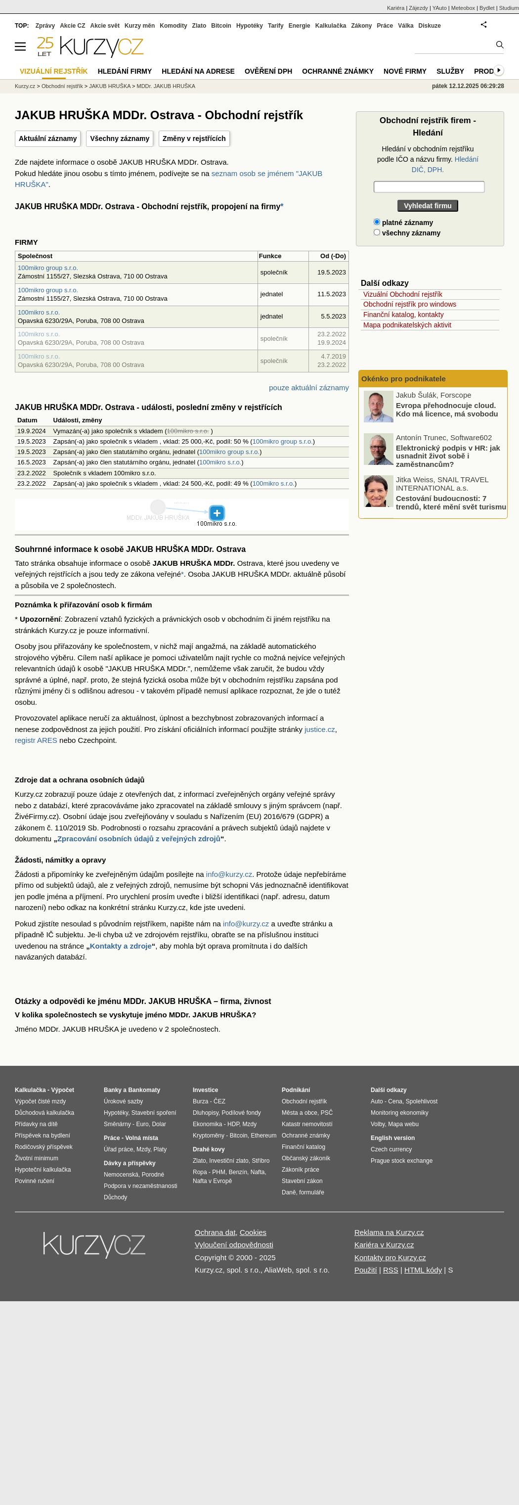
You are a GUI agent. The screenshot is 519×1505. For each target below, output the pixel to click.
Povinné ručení (34, 1181)
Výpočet (62, 1090)
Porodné (153, 1174)
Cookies (253, 1232)
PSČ (327, 1112)
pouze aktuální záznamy (309, 387)
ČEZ (219, 1101)
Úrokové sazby (123, 1101)
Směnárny (117, 1124)
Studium (509, 8)
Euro (142, 1124)
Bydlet (487, 8)
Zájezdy (418, 8)
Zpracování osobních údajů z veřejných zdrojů (138, 838)
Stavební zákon (302, 1181)
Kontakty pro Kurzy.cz (390, 1257)
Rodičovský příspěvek (44, 1146)
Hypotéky (249, 25)
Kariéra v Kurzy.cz (384, 1244)
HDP (233, 1124)
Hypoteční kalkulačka (43, 1169)
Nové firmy (405, 71)
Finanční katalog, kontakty (403, 315)
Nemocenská (121, 1174)
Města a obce (299, 1112)
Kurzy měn (140, 25)
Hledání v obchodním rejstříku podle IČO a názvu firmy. (427, 159)
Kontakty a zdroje (121, 946)
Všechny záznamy (119, 138)
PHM (218, 1172)
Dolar (159, 1124)
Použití (365, 1270)
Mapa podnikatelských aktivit (407, 325)
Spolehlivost (422, 1101)
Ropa (200, 1172)
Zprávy (45, 25)
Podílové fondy (240, 1112)
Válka (405, 25)
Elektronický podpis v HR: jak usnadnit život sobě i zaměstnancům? (448, 456)
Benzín (238, 1172)
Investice (205, 1090)
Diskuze (430, 25)
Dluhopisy (205, 1112)
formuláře (311, 1192)
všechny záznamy (407, 233)
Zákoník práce (300, 1169)
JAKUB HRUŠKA (109, 86)
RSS (390, 1270)
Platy (160, 1149)
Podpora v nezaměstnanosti (140, 1186)
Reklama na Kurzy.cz (389, 1232)
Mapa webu (403, 1124)
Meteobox (463, 8)
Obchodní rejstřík (62, 86)
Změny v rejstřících (194, 138)
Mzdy (143, 1149)
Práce (385, 25)
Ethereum (263, 1135)
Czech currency (391, 1149)
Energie (299, 25)
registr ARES (36, 740)
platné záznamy (403, 223)
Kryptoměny (208, 1135)
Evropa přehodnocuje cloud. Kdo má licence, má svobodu (447, 410)
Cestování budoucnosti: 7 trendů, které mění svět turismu (451, 503)
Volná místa (141, 1138)
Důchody (115, 1197)
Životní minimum (36, 1158)
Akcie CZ (72, 25)
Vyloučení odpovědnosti (234, 1244)
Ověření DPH (268, 71)
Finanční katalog (303, 1146)
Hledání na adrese (198, 71)
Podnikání (296, 1090)
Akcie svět (105, 25)
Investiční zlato (228, 1160)
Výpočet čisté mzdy (40, 1101)
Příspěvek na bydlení (42, 1135)
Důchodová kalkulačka (44, 1112)
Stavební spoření (153, 1112)
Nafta (258, 1172)
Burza (200, 1101)
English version (393, 1138)
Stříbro (260, 1160)
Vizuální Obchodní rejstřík (402, 294)
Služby (450, 71)
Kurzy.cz (25, 86)
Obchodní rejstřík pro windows (409, 304)
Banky (113, 1090)
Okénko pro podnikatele (403, 378)
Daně (289, 1192)
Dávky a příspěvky (130, 1163)
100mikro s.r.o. (39, 312)
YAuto (439, 8)
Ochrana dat (215, 1232)
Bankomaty (144, 1090)
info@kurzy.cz (229, 874)
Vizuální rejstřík (54, 71)
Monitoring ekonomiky (400, 1112)
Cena (395, 1101)
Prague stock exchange (401, 1160)
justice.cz (319, 729)
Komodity (173, 25)
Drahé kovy (209, 1149)
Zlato (199, 25)
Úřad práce (118, 1149)
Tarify (276, 25)
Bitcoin (221, 25)
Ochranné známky (338, 71)
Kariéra (395, 8)
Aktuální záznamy (48, 138)
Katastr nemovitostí (307, 1124)
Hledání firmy (125, 71)
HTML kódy (423, 1270)
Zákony (361, 25)
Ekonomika (207, 1124)
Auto (377, 1101)
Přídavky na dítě (36, 1124)
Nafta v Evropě (212, 1181)
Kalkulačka (330, 25)
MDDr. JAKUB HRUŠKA (166, 86)
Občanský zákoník (306, 1158)
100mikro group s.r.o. (48, 268)
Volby (378, 1124)
